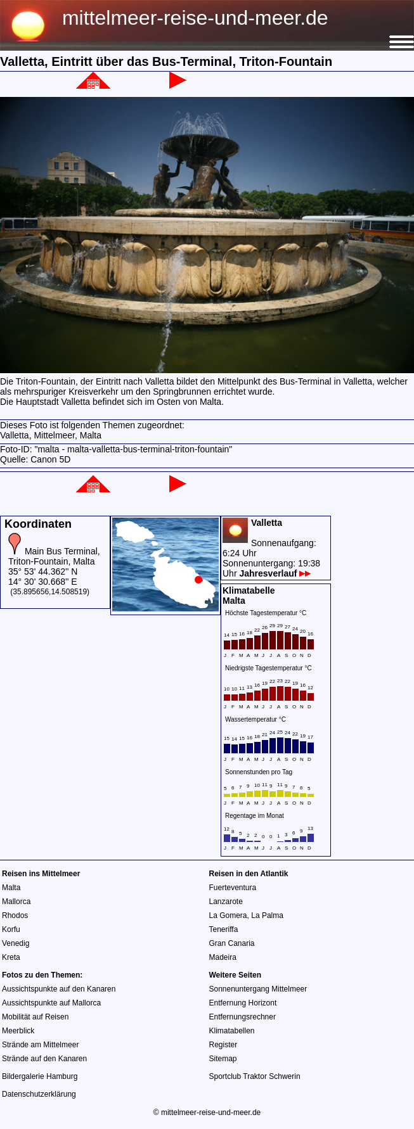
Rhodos (15, 915)
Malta (11, 887)
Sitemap (223, 1058)
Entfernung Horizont (243, 1002)
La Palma (267, 915)
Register (223, 1044)
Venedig (15, 943)
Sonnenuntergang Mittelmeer (258, 989)
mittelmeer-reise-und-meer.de (195, 17)
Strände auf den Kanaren (44, 1058)
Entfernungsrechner (242, 1016)
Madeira (222, 957)
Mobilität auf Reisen (35, 1016)
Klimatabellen (232, 1030)
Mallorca (16, 901)
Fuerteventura (233, 887)
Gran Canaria (232, 943)
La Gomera (228, 915)
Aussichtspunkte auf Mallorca (51, 1002)
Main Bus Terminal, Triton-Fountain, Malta (54, 556)
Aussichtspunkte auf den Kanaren (58, 989)
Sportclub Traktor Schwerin (255, 1076)
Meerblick (18, 1030)
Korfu (11, 929)
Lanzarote (226, 901)
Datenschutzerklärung (39, 1094)
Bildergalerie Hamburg (39, 1076)
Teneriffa (223, 929)
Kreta (11, 957)
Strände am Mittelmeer (40, 1044)
